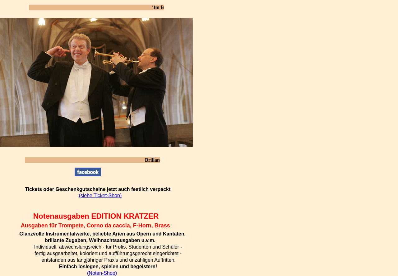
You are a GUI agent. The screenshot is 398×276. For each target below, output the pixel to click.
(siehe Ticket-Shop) (100, 195)
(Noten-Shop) (102, 273)
